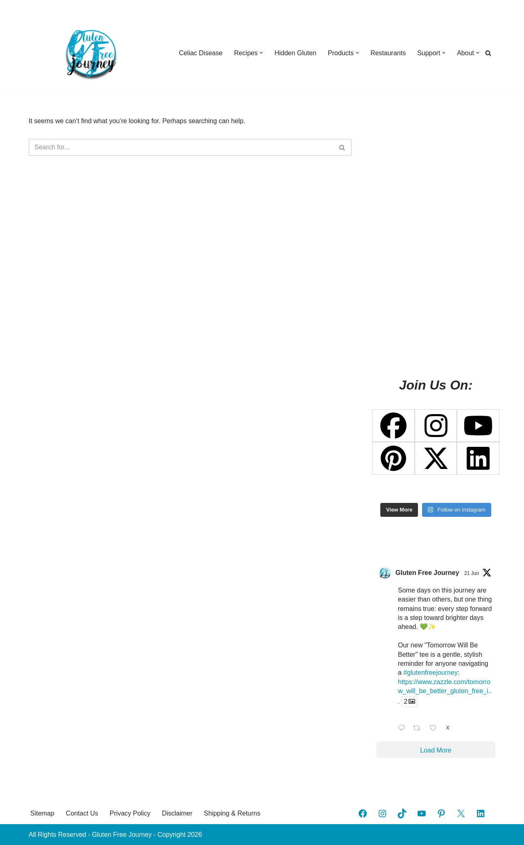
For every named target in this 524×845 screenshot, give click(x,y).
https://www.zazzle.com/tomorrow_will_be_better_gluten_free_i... (445, 691)
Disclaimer (177, 813)
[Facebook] (393, 425)
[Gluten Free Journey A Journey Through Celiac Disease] (90, 52)
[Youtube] (478, 425)
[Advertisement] (435, 238)
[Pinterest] (393, 458)
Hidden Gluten (295, 53)
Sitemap (42, 813)
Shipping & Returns (232, 813)
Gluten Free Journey (427, 572)
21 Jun (471, 573)
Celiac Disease (201, 53)
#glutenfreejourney (430, 672)
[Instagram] (436, 425)
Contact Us (82, 813)
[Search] (488, 53)
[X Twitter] (436, 458)
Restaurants (388, 53)
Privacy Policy (130, 813)
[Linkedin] (478, 458)
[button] (261, 52)
